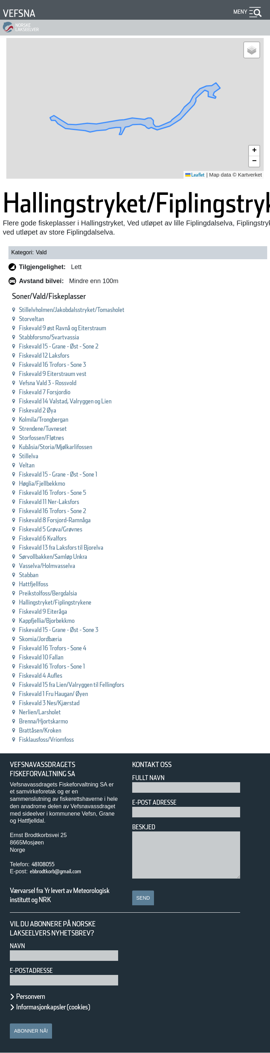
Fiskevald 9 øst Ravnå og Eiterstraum (77, 328)
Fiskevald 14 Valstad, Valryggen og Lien (81, 401)
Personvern (36, 996)
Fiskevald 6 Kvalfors (50, 538)
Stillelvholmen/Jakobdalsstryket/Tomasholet (87, 309)
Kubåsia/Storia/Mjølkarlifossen (66, 447)
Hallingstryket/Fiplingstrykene (66, 602)
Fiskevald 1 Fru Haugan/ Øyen (66, 693)
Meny (239, 11)
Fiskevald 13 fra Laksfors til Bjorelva (76, 547)
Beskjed (146, 827)
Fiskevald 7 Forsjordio (53, 392)
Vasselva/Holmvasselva (56, 565)
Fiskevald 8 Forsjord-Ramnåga (66, 520)
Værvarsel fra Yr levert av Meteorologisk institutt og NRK (63, 895)
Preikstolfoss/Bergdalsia (56, 593)
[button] (251, 50)
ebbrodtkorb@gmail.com (64, 871)
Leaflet (192, 175)
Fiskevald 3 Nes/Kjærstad (58, 703)
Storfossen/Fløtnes (48, 437)
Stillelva (31, 456)
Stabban (32, 575)
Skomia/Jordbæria (47, 639)
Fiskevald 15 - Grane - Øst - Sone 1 (74, 474)
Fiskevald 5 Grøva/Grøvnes (61, 529)
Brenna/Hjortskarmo (51, 721)
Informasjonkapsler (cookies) (66, 1007)
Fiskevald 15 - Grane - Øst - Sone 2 (74, 346)
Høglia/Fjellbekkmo (49, 483)
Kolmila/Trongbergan (51, 419)
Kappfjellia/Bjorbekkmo (55, 620)
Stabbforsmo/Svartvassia (58, 337)
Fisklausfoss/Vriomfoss (54, 739)
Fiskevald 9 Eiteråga (51, 611)
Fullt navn (151, 777)
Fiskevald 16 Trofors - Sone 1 (64, 666)
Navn (18, 946)
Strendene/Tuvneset (50, 428)
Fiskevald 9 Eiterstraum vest (64, 373)
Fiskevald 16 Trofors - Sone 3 (64, 364)
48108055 (46, 864)
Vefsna (22, 13)
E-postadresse (36, 970)
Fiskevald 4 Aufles (47, 675)
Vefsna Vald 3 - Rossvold (57, 383)
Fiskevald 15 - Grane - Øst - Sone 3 (74, 629)
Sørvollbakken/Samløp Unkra (64, 556)
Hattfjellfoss (38, 584)
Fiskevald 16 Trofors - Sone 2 (64, 511)
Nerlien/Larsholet (46, 712)
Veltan (29, 465)
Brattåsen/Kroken (46, 730)
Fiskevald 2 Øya (44, 410)
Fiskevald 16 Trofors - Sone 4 (64, 648)
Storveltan (35, 319)
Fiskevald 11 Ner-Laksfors (59, 501)
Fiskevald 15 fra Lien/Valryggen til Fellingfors (89, 684)
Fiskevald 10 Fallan (48, 657)
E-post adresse (159, 802)
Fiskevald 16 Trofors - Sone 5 (64, 492)
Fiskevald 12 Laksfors (52, 355)
